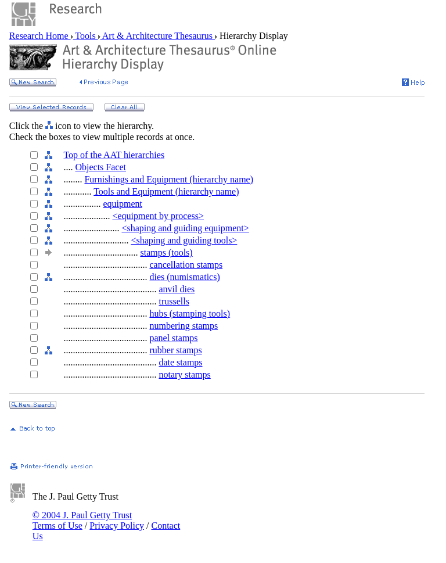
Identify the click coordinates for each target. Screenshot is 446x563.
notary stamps (184, 374)
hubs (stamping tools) (189, 313)
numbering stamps (183, 326)
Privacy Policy (116, 525)
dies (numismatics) (184, 277)
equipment (122, 204)
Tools (85, 36)
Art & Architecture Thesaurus (157, 36)
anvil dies (177, 289)
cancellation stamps (185, 265)
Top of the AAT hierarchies (113, 155)
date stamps (180, 362)
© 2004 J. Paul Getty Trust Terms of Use (82, 520)
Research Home (40, 36)
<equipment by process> (158, 216)
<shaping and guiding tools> (184, 240)
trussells (174, 301)
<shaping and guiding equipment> (185, 228)
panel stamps (173, 338)
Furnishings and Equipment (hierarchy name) (168, 179)
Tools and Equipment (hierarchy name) (166, 191)
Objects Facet (100, 167)
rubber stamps (175, 350)
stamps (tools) (166, 252)
